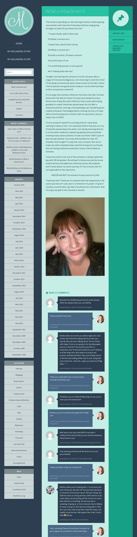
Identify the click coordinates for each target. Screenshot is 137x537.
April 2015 (19, 204)
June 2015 (19, 191)
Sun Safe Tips (19, 444)
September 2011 (19, 329)
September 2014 (19, 229)
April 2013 (19, 317)
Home (19, 43)
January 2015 (19, 210)
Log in (19, 477)
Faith (121, 46)
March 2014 (19, 260)
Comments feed (19, 489)
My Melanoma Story (19, 51)
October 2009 (19, 348)
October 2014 (19, 222)
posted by (75, 307)
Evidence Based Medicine (19, 400)
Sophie (19, 108)
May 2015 (19, 197)
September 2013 (19, 285)
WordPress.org (19, 496)
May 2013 (19, 310)
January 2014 (19, 266)
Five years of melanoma (20, 141)
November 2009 (19, 342)
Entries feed (19, 483)
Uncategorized (19, 463)
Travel (19, 456)
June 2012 (19, 323)
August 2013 (19, 292)
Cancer (115, 46)
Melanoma (117, 48)
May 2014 (19, 254)
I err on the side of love (19, 93)
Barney (86, 520)
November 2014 (19, 216)
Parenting (19, 431)
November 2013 (19, 273)
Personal (116, 50)
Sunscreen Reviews (19, 450)
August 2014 (19, 235)
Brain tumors (19, 381)
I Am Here (19, 115)
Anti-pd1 (19, 368)
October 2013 (19, 279)
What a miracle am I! (65, 11)
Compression (19, 394)
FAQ (19, 412)
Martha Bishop (78, 325)
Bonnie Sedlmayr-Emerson (92, 443)
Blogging (19, 375)
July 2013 (19, 298)
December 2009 (19, 336)
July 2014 (19, 241)
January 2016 (19, 185)
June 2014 (19, 248)
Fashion (19, 419)
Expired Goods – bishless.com (19, 138)
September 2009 (19, 354)
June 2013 (19, 304)
